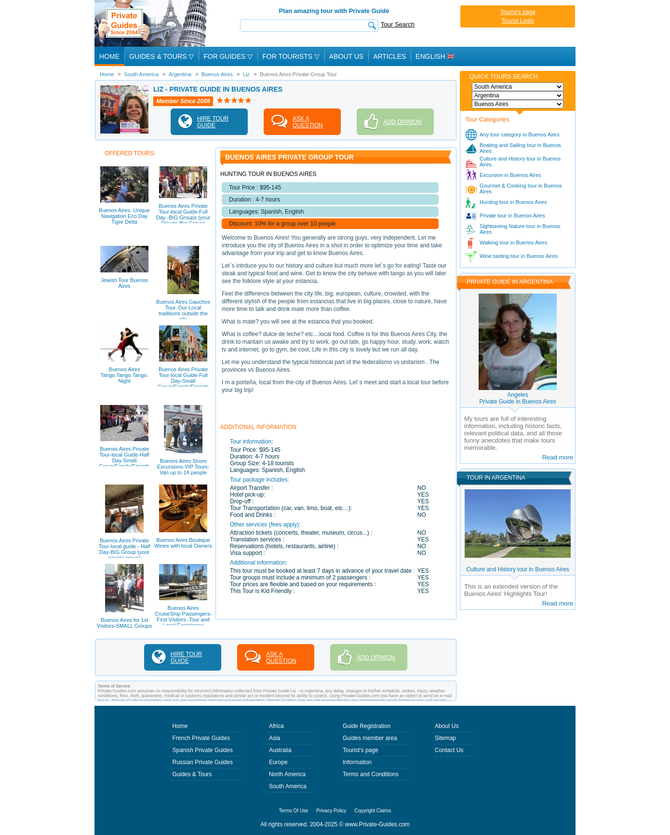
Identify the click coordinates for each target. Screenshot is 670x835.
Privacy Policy (331, 810)
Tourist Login (517, 20)
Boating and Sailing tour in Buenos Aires (520, 148)
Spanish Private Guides (203, 750)
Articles (389, 56)
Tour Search (398, 24)
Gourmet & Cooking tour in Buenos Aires (521, 188)
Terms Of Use (293, 810)
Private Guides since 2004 (151, 23)
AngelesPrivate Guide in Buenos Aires (517, 398)
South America (288, 786)
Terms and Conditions (371, 774)
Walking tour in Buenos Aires (513, 242)
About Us (346, 56)
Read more (557, 457)
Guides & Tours (192, 774)
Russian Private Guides (203, 762)
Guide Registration (366, 726)
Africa (276, 726)
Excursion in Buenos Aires (510, 175)
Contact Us (449, 750)
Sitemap (445, 738)
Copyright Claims (372, 810)
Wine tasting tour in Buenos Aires (519, 256)
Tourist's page (518, 12)
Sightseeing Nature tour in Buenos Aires (520, 229)
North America (287, 774)
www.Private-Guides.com (377, 824)
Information (357, 762)
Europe (278, 762)
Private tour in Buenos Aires (512, 215)
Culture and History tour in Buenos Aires (520, 161)
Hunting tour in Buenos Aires (513, 202)
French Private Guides (201, 738)
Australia (280, 750)
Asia (274, 738)
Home (109, 56)
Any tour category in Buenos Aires (520, 134)
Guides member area (370, 738)
